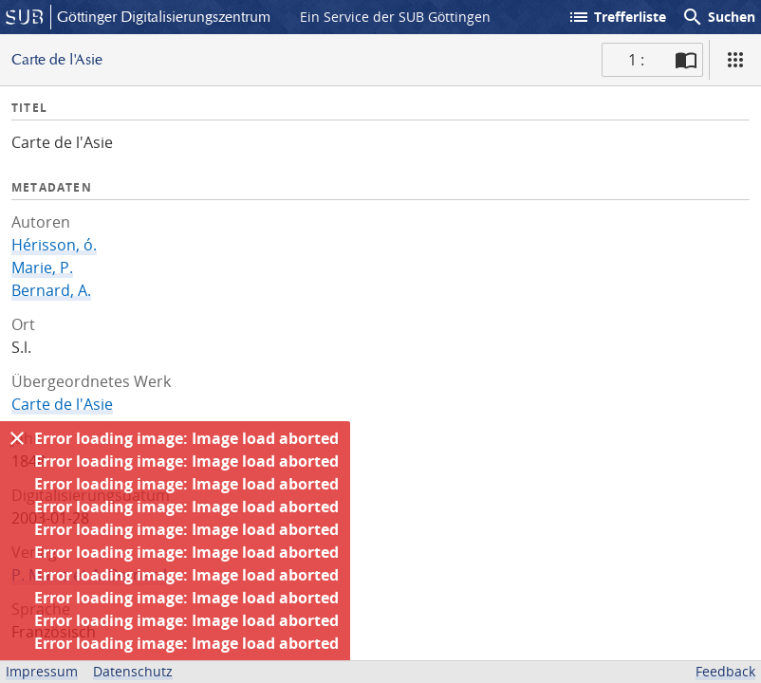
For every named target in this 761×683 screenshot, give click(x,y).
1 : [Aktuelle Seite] (636, 59)
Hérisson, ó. (54, 244)
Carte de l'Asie (62, 404)
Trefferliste (616, 17)
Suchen (718, 17)
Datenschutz (133, 671)
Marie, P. (42, 267)
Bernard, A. (51, 290)
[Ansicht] (735, 60)
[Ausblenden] (17, 438)
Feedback (725, 671)
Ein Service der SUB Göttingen (395, 17)
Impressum (42, 671)
